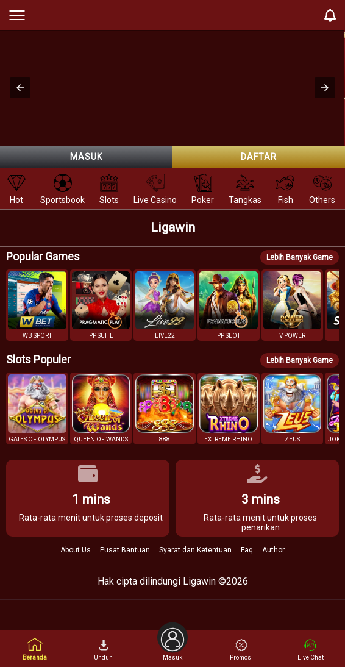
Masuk (86, 157)
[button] (20, 87)
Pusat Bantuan (125, 550)
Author (273, 550)
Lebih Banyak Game (299, 257)
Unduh (103, 650)
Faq (247, 550)
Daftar (259, 157)
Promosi (241, 650)
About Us (75, 550)
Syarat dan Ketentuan (195, 550)
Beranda (35, 649)
